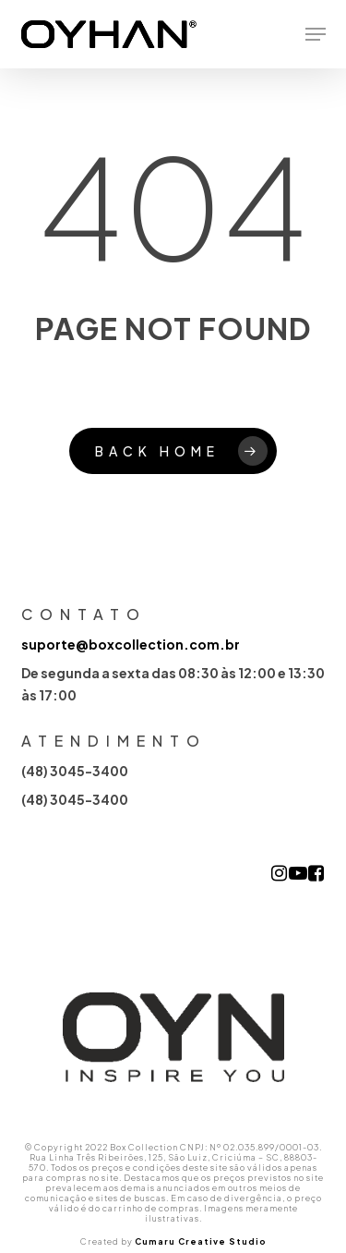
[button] (315, 34)
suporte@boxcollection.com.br (130, 644)
